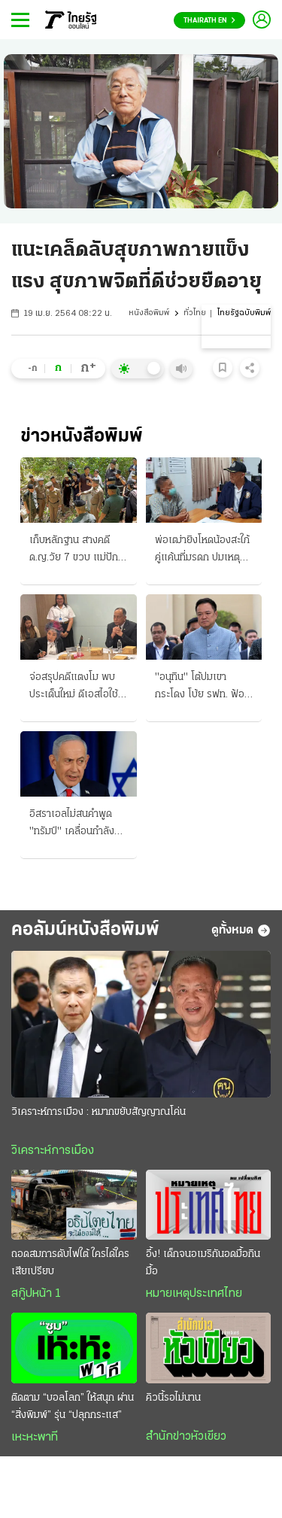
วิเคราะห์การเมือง (52, 1151)
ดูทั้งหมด (241, 930)
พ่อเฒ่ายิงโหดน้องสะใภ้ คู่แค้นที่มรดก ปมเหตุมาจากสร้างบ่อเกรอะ (202, 550)
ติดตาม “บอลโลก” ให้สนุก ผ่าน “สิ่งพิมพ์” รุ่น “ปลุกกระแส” (72, 1406)
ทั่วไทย (194, 313)
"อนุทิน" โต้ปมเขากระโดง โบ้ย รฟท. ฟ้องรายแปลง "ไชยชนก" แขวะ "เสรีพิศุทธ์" (202, 687)
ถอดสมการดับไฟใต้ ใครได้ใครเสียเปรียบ (70, 1263)
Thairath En (209, 21)
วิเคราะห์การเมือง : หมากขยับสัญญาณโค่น (98, 1112)
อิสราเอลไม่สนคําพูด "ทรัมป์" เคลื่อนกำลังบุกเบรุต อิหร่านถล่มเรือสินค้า (77, 824)
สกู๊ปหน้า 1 (36, 1294)
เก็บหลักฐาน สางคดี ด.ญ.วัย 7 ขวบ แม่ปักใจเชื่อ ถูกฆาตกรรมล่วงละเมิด (78, 550)
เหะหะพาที (34, 1437)
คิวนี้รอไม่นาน (173, 1398)
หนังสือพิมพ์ (149, 313)
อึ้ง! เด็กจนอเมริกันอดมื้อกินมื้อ (203, 1263)
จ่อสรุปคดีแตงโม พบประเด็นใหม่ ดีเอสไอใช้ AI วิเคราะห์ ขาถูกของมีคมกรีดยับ (77, 687)
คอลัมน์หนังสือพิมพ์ (85, 930)
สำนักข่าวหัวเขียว (186, 1437)
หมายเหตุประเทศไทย (194, 1294)
